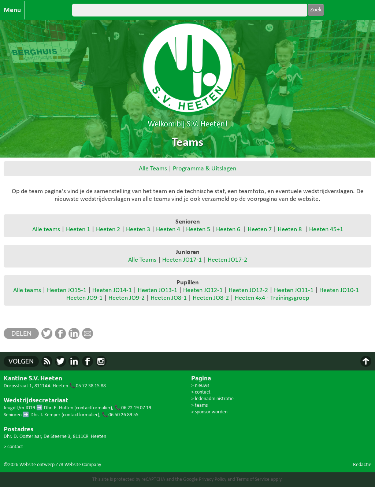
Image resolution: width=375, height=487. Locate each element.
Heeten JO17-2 (227, 260)
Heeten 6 (228, 229)
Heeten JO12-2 (248, 290)
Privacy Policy (212, 479)
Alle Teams (153, 169)
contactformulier (93, 408)
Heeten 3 (138, 229)
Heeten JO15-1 (66, 290)
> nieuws (200, 385)
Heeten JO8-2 (211, 298)
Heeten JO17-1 (182, 260)
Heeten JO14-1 (112, 290)
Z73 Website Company (78, 465)
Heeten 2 (108, 229)
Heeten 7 (260, 229)
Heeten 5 (198, 229)
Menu (12, 10)
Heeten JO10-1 (339, 290)
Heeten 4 (168, 229)
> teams (199, 405)
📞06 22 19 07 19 (133, 408)
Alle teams (46, 229)
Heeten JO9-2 (126, 298)
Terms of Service (253, 479)
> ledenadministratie (212, 399)
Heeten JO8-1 (169, 298)
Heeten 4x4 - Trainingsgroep (272, 298)
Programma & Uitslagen (204, 169)
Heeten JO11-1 (293, 290)
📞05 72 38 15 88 (87, 386)
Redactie (362, 465)
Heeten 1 (78, 229)
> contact (13, 447)
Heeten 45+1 (326, 229)
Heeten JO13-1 (157, 290)
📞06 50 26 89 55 (120, 415)
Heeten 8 (290, 229)
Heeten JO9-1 (84, 298)
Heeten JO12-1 (203, 290)
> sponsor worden (209, 412)
